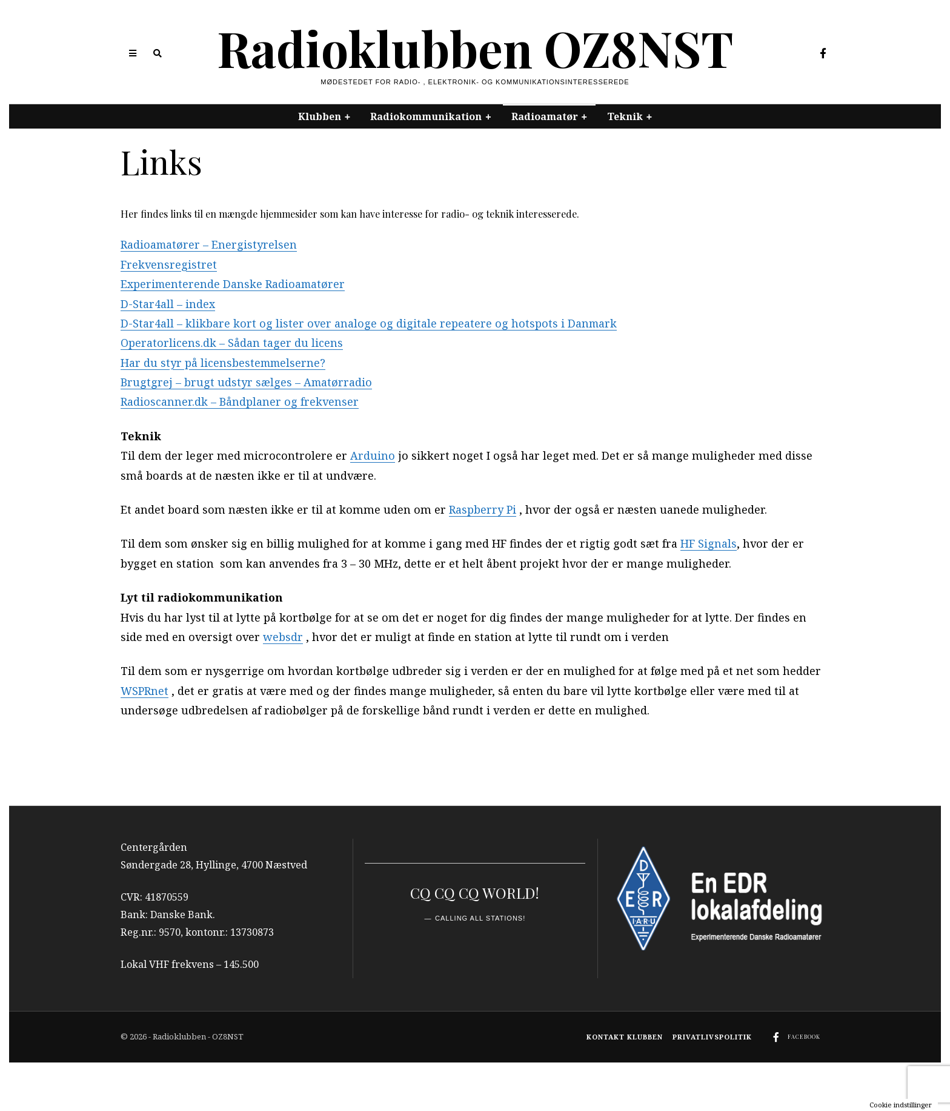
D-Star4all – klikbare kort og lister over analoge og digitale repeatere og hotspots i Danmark (369, 323)
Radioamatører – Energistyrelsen (209, 244)
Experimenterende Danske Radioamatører (234, 284)
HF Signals (708, 543)
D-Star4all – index (168, 304)
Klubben (319, 116)
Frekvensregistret (169, 264)
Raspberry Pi (482, 509)
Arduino (372, 455)
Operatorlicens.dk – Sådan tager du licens (232, 342)
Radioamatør (544, 116)
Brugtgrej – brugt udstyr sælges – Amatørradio (247, 382)
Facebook (804, 1036)
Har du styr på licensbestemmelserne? (224, 362)
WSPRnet (144, 690)
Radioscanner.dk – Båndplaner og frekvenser (240, 401)
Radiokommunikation (426, 116)
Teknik (625, 116)
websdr (283, 636)
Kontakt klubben (624, 1036)
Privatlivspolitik (712, 1036)
